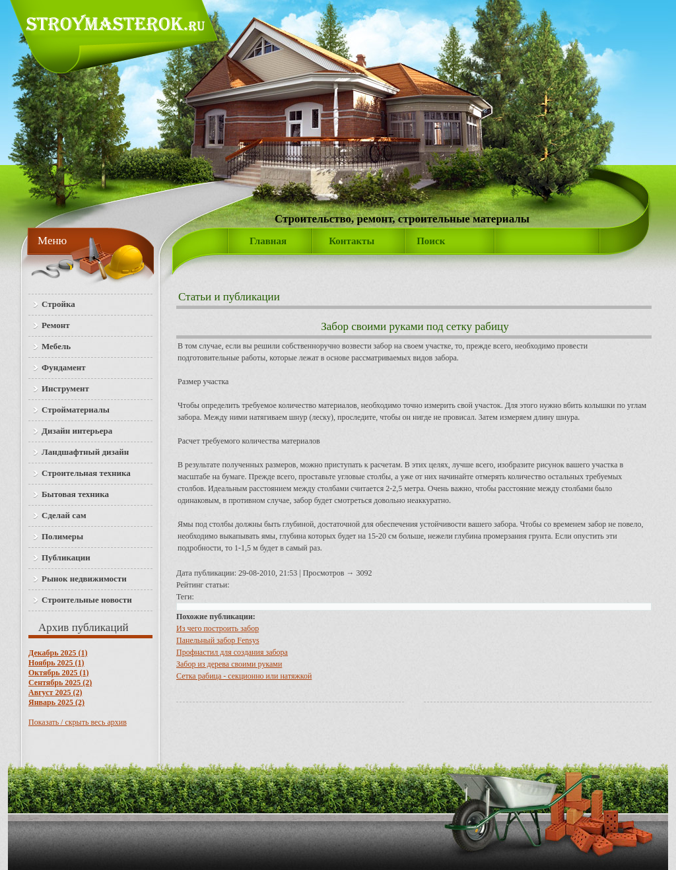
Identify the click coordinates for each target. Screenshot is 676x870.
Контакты (351, 241)
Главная (268, 241)
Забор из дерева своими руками (229, 664)
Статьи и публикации (229, 296)
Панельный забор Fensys (217, 640)
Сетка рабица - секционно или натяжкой (244, 676)
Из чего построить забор (217, 628)
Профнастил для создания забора (232, 652)
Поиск (431, 241)
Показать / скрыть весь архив (77, 722)
